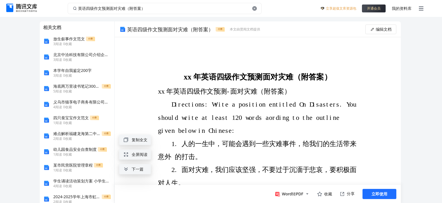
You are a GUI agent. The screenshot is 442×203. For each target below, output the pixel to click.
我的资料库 (402, 8)
